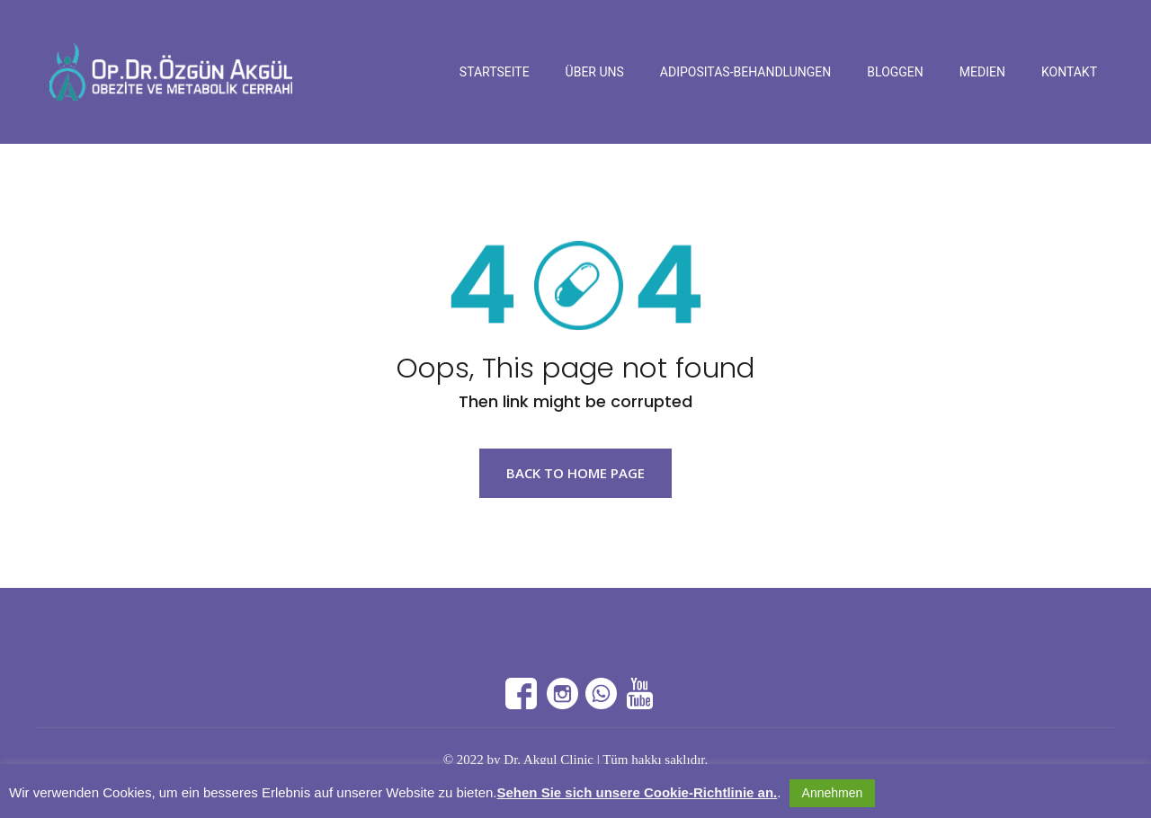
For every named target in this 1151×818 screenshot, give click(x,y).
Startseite (495, 72)
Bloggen (895, 72)
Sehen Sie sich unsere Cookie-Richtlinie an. (636, 792)
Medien (982, 72)
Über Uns (595, 72)
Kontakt (1069, 72)
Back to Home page (575, 473)
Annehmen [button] (832, 793)
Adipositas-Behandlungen (745, 72)
